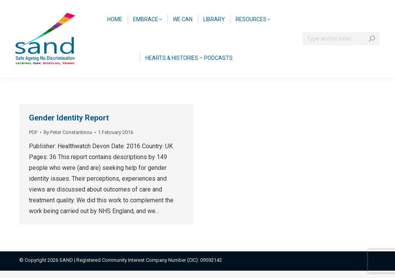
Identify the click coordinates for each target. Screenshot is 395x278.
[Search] (341, 38)
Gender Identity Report (69, 117)
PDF (33, 132)
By (68, 132)
